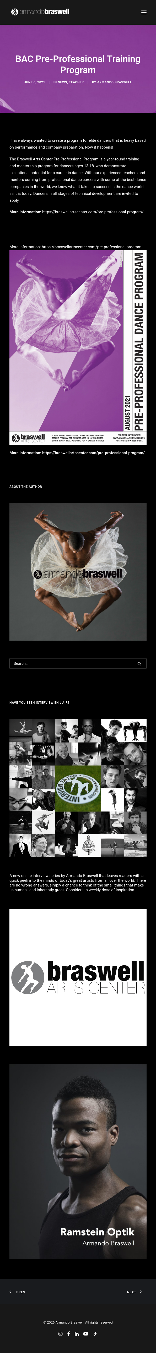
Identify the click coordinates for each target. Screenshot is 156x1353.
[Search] (78, 663)
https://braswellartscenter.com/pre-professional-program (91, 247)
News (62, 82)
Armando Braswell (114, 82)
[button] (144, 12)
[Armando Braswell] (49, 12)
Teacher (76, 82)
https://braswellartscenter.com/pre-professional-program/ (92, 212)
